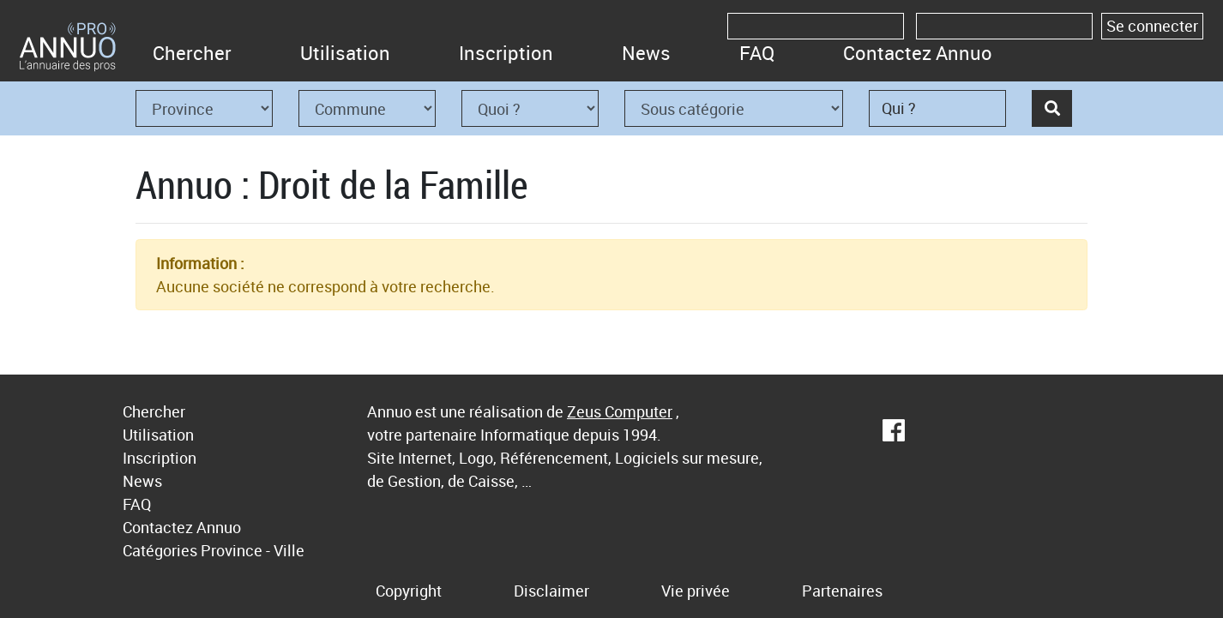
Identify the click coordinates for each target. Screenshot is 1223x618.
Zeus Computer (619, 411)
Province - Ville (252, 550)
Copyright (409, 590)
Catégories (160, 550)
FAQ (756, 52)
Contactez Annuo (917, 52)
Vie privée (695, 590)
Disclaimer (551, 590)
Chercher (192, 52)
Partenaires (842, 590)
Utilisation (345, 52)
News (646, 52)
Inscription (506, 52)
